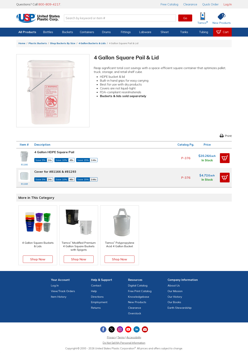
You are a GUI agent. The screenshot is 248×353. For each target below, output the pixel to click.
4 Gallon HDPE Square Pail (54, 152)
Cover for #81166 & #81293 (55, 172)
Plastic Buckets (37, 43)
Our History (175, 296)
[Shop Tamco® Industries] (202, 18)
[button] (225, 158)
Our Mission (175, 291)
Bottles (48, 32)
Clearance (190, 4)
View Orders (63, 291)
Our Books (174, 302)
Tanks (184, 32)
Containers (87, 32)
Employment (99, 302)
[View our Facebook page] (103, 329)
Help (94, 291)
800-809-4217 (49, 4)
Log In (228, 4)
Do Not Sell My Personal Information (124, 342)
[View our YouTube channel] (128, 329)
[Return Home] (39, 19)
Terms (121, 337)
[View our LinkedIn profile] (136, 329)
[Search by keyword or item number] (121, 18)
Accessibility (134, 337)
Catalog (169, 4)
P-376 (185, 158)
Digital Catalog (137, 285)
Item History (58, 296)
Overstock (134, 313)
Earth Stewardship (180, 307)
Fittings (126, 32)
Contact (96, 285)
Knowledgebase (138, 296)
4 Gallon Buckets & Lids (92, 43)
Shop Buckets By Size (62, 43)
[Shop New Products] (220, 18)
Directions (97, 296)
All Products (27, 32)
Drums (106, 32)
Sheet (165, 32)
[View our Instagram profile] (120, 329)
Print (226, 136)
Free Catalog (140, 291)
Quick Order (210, 4)
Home (21, 43)
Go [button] (185, 18)
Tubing (203, 32)
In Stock (207, 160)
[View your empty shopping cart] (222, 32)
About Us (174, 285)
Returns (96, 307)
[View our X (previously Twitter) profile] (111, 329)
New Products (137, 302)
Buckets (67, 32)
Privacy (111, 337)
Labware (145, 32)
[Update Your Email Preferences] (145, 329)
